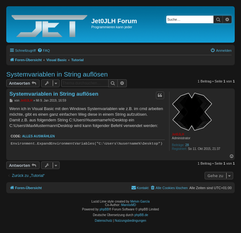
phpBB (104, 209)
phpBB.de (141, 215)
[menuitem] (43, 50)
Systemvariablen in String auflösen (57, 74)
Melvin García (140, 201)
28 (187, 145)
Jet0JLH (178, 134)
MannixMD (128, 205)
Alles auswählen (38, 136)
